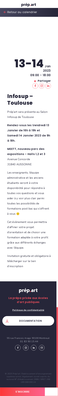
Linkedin (33, 347)
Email (41, 347)
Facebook (17, 347)
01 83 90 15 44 (29, 341)
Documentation (30, 320)
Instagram (25, 347)
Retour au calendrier (22, 12)
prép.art (29, 5)
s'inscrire (22, 391)
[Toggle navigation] (5, 5)
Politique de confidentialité (28, 310)
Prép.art (28, 293)
